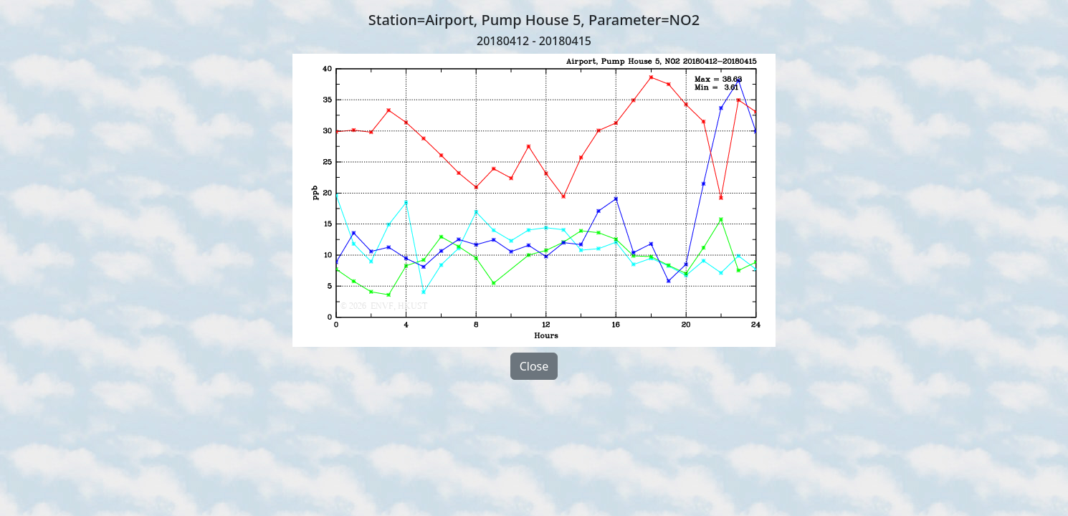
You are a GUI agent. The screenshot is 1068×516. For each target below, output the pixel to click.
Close (534, 366)
